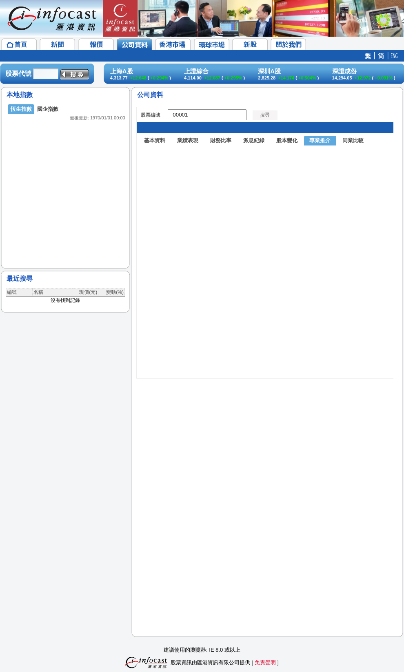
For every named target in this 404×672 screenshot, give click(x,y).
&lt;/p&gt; (65, 179)
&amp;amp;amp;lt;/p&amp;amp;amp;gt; (264, 366)
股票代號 (18, 73)
